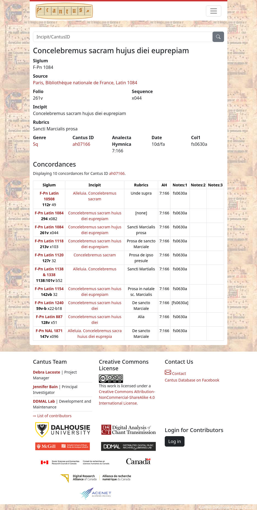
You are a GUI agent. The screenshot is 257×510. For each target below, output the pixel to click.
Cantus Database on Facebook (192, 380)
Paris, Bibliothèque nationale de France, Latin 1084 (85, 83)
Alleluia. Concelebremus (94, 268)
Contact (175, 373)
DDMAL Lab (44, 401)
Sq (35, 144)
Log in (174, 441)
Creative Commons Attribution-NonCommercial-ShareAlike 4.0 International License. (127, 397)
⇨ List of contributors (52, 415)
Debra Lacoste (46, 372)
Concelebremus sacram (95, 254)
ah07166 (81, 144)
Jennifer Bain (46, 386)
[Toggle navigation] (213, 10)
